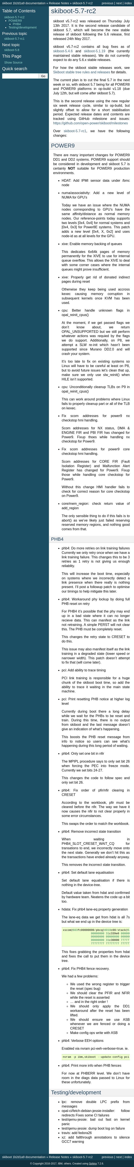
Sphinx (93, 1163)
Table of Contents (19, 11)
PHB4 (17, 24)
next (119, 3)
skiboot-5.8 (11, 50)
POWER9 (15, 20)
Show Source (13, 62)
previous (107, 3)
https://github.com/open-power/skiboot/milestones (90, 123)
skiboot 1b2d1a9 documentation (24, 3)
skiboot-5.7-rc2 (82, 3)
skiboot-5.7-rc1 (14, 38)
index (128, 3)
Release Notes (59, 3)
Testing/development (23, 27)
